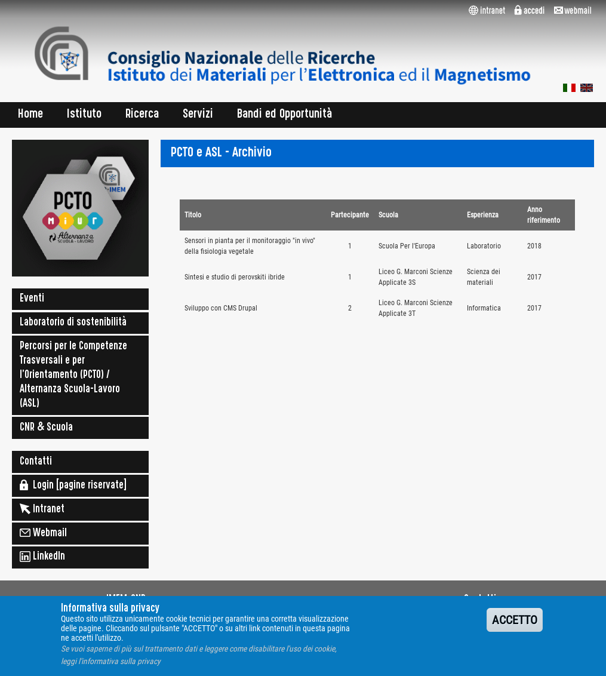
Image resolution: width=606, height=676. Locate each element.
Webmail (43, 532)
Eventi (32, 299)
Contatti (36, 462)
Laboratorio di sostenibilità (73, 323)
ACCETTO (514, 626)
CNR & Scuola (46, 428)
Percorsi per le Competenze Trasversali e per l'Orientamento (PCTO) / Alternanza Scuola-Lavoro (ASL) (73, 375)
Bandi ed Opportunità (285, 115)
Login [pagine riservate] (73, 485)
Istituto (84, 115)
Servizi (198, 115)
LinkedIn (42, 556)
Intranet (42, 508)
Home (30, 115)
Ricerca (142, 115)
